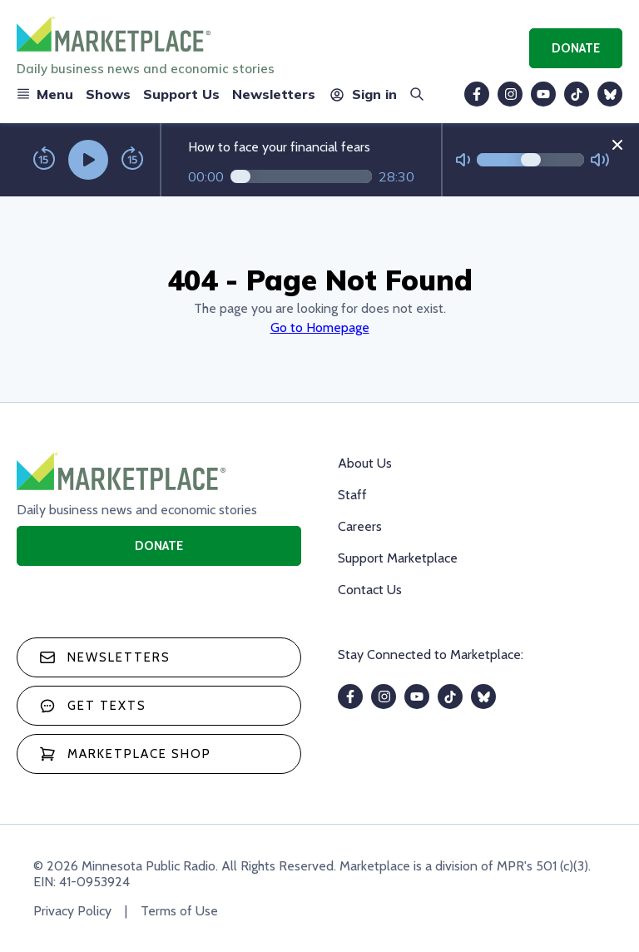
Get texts (92, 705)
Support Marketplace (398, 558)
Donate (576, 48)
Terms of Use (179, 911)
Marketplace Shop (125, 754)
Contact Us (370, 589)
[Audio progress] (301, 176)
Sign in (362, 94)
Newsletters (273, 94)
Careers (360, 526)
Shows (108, 94)
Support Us (181, 94)
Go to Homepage (319, 327)
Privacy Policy (72, 911)
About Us (365, 463)
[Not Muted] (463, 160)
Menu (45, 94)
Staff (352, 495)
